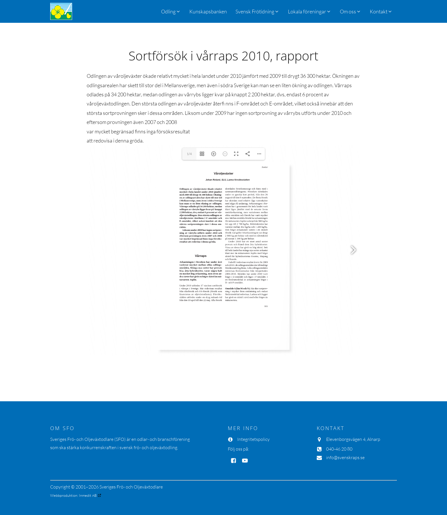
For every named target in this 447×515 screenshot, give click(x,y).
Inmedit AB (88, 495)
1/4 (189, 154)
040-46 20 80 (339, 449)
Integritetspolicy (253, 439)
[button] (257, 11)
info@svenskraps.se (345, 457)
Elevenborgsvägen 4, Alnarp (353, 439)
